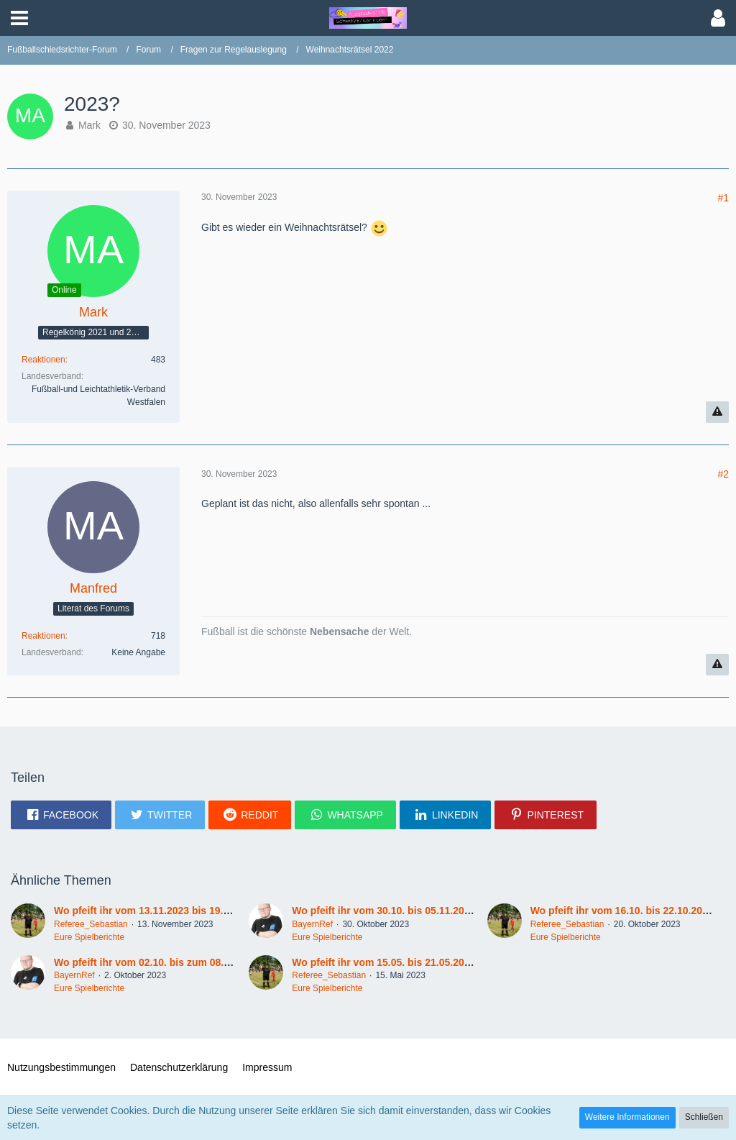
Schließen (704, 1117)
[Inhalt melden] (717, 412)
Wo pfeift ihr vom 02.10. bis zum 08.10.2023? (160, 962)
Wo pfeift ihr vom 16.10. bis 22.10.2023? (625, 910)
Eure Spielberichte (89, 937)
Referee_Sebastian (91, 924)
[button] (19, 17)
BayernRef (312, 924)
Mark (89, 125)
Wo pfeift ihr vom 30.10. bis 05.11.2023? (387, 910)
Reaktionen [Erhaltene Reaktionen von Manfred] (43, 636)
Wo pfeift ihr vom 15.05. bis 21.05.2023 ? (388, 962)
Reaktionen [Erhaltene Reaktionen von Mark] (43, 360)
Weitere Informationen (627, 1117)
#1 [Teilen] (723, 198)
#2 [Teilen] (723, 474)
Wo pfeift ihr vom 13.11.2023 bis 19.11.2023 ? (161, 910)
